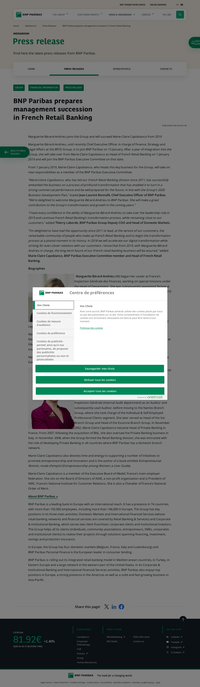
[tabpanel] (122, 319)
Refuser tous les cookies (99, 380)
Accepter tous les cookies (100, 391)
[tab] (53, 305)
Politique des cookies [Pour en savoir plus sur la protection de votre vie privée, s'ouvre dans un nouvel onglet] (91, 328)
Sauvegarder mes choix (100, 368)
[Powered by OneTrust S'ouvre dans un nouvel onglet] (151, 398)
